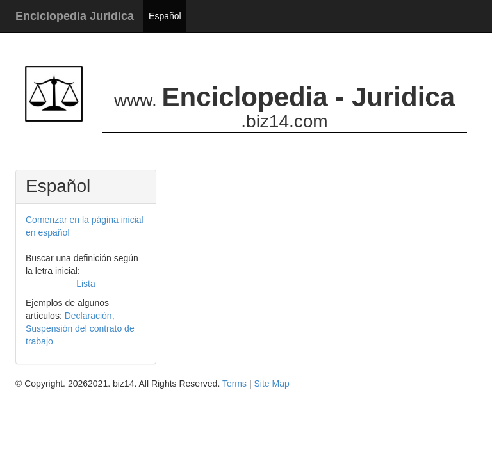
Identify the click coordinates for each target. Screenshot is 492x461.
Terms (234, 383)
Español (165, 16)
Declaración (88, 316)
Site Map (271, 383)
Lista (85, 284)
